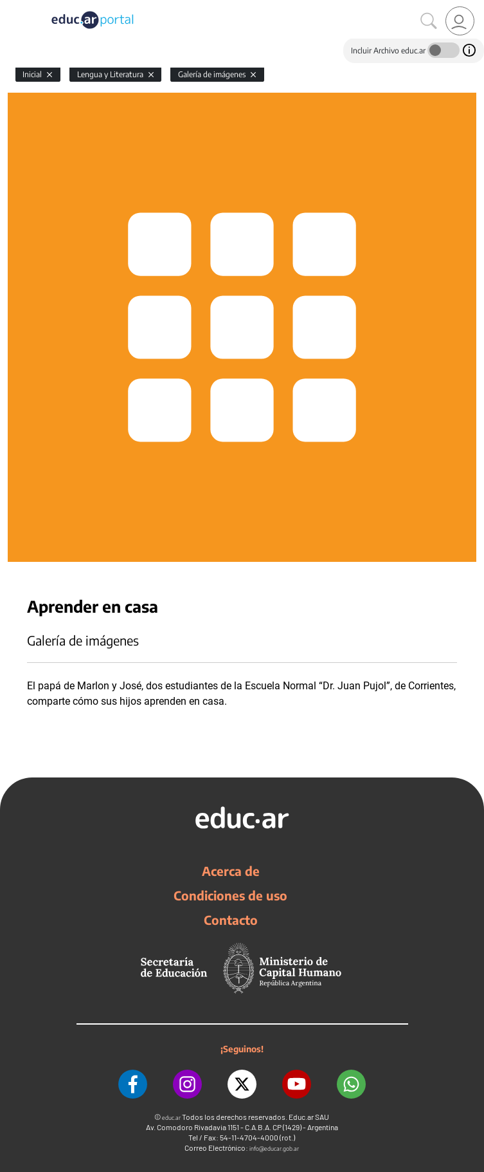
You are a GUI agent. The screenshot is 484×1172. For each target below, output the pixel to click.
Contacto (231, 919)
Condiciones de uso (230, 895)
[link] (459, 20)
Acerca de (231, 871)
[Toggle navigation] (11, 7)
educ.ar (171, 1117)
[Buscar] (428, 21)
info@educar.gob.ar (274, 1148)
